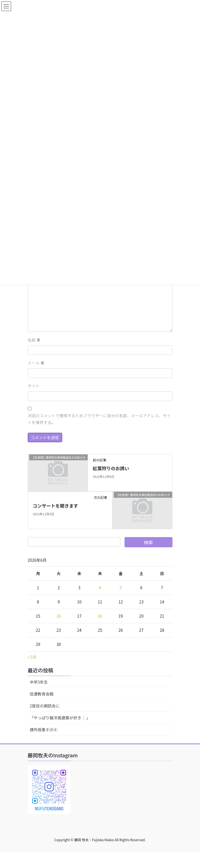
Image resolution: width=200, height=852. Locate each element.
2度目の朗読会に (45, 706)
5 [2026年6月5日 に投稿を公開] (120, 587)
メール (36, 363)
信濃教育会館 (42, 694)
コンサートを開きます (55, 505)
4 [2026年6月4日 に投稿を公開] (100, 587)
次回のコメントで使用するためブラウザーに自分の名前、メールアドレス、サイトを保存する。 (99, 419)
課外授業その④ (44, 729)
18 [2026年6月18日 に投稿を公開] (100, 616)
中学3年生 (39, 682)
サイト (34, 386)
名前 (34, 340)
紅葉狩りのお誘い (111, 468)
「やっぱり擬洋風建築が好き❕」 (60, 717)
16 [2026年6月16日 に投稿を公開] (58, 616)
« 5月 (32, 657)
